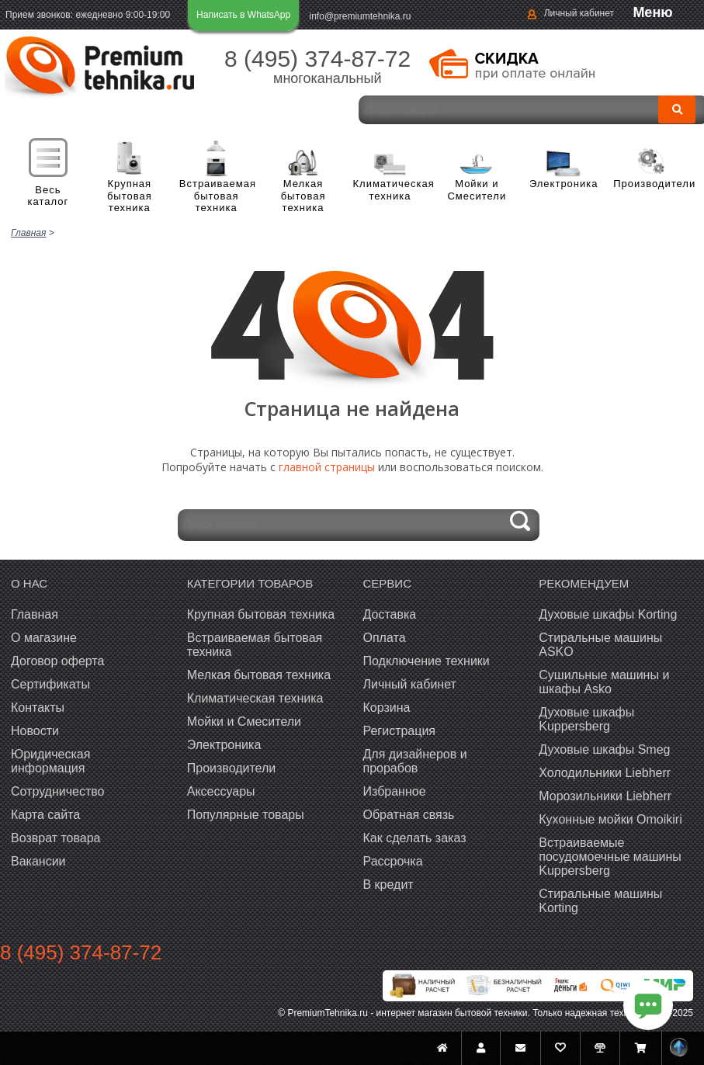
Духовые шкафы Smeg (604, 749)
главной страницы (327, 467)
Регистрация (399, 730)
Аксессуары (221, 791)
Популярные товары (245, 814)
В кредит (388, 884)
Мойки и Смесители (476, 190)
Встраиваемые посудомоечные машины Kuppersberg (610, 856)
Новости (35, 730)
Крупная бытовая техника (129, 195)
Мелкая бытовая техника (303, 195)
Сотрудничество (58, 791)
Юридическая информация (50, 761)
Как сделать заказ (414, 838)
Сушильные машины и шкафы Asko (604, 682)
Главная (34, 614)
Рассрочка (393, 861)
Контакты (37, 707)
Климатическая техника (390, 190)
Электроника (563, 183)
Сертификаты (50, 684)
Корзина (387, 707)
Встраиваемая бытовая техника (216, 195)
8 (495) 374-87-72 (317, 58)
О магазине (44, 637)
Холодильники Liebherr (605, 772)
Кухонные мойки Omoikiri (610, 819)
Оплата (384, 637)
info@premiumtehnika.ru (360, 16)
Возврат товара (56, 838)
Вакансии (38, 861)
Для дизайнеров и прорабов (415, 761)
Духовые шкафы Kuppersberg (586, 719)
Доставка (390, 614)
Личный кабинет (579, 13)
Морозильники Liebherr (605, 796)
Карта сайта (45, 814)
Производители (650, 183)
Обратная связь (409, 814)
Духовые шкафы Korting (608, 614)
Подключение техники (426, 661)
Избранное (394, 791)
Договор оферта (57, 661)
